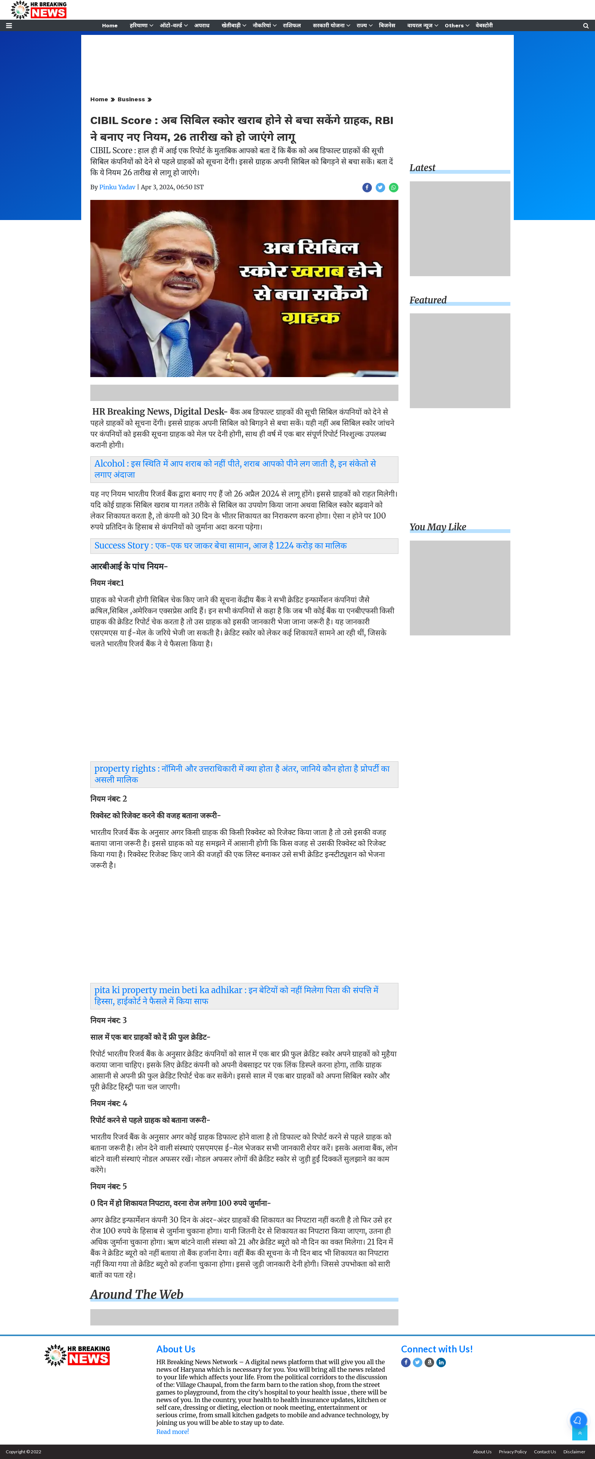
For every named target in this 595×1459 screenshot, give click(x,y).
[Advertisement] (244, 707)
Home (110, 25)
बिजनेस (387, 25)
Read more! (172, 1431)
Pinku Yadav (117, 187)
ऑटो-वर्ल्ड (171, 25)
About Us (175, 1348)
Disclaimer (575, 1451)
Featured (428, 300)
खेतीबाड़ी (231, 25)
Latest (423, 168)
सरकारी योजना (329, 25)
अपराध (201, 25)
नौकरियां (262, 25)
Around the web (137, 1294)
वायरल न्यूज (420, 25)
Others (454, 25)
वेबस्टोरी (484, 25)
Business (131, 99)
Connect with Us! (437, 1348)
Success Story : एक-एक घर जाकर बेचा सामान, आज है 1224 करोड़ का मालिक (220, 545)
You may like (438, 527)
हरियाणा (139, 25)
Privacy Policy (513, 1451)
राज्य (362, 25)
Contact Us (545, 1451)
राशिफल (292, 25)
